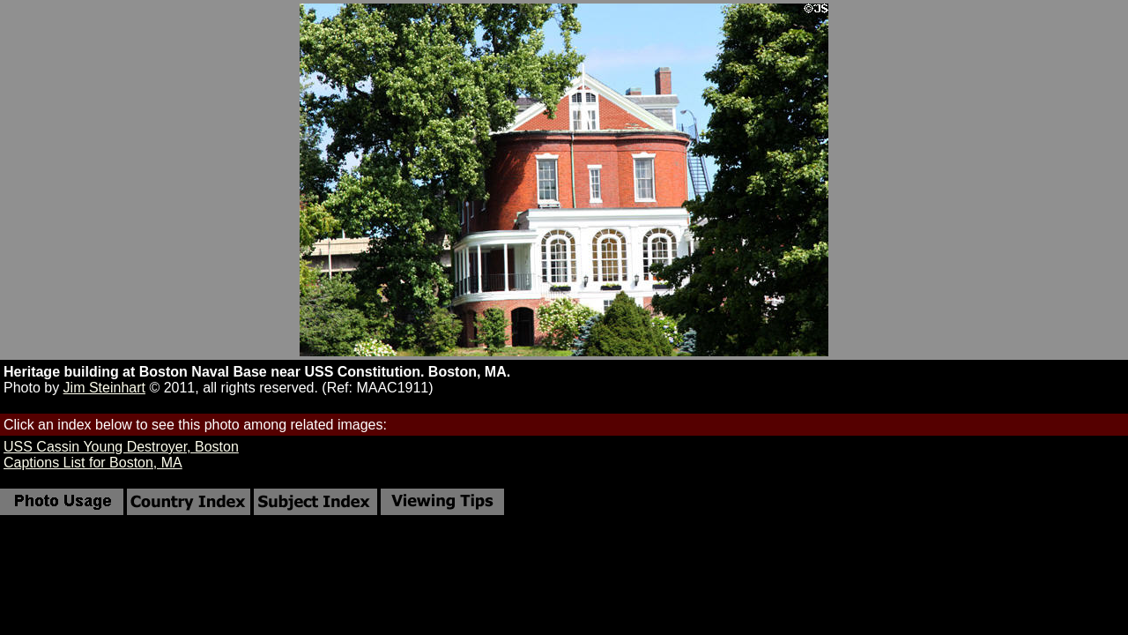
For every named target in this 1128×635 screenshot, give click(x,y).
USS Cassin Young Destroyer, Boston (121, 446)
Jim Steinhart (104, 387)
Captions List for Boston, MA (93, 462)
